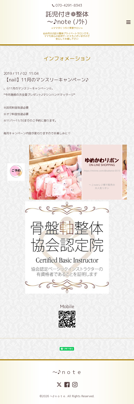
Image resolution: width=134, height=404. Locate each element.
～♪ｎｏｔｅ (67, 372)
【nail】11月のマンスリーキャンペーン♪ (46, 79)
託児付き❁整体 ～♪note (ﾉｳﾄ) (67, 18)
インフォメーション (67, 58)
